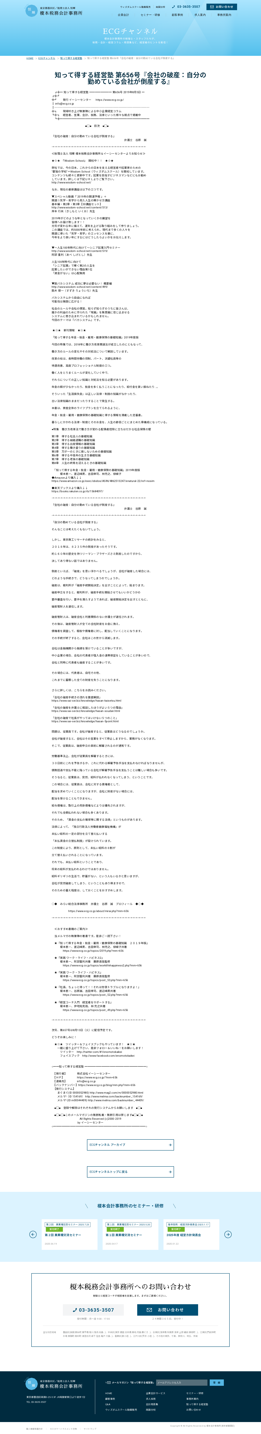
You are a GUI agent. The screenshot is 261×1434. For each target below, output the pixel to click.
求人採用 (151, 1398)
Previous (33, 1234)
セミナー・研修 (150, 14)
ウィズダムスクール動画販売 (135, 7)
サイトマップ (90, 1429)
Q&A (108, 1404)
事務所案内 (224, 14)
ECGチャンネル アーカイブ (107, 1145)
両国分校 (160, 7)
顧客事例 (177, 14)
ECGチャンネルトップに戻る (109, 1172)
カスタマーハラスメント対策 (63, 1429)
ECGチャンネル (46, 58)
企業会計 (123, 14)
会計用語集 (152, 1404)
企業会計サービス (155, 1393)
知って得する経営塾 (71, 58)
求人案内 (200, 14)
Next (228, 1234)
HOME (29, 58)
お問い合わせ (224, 7)
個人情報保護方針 (34, 1429)
